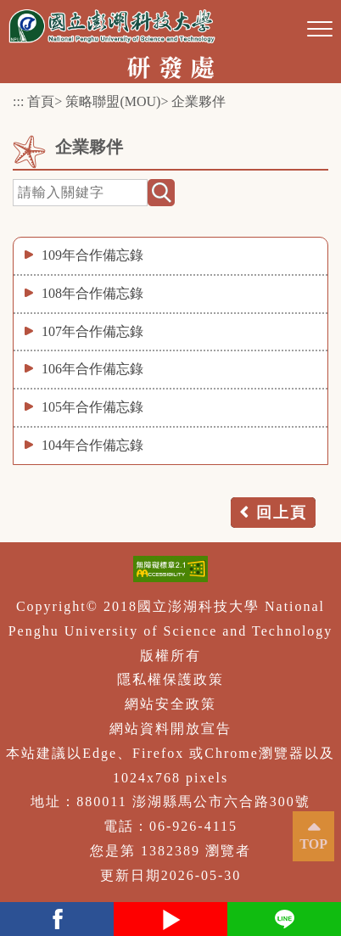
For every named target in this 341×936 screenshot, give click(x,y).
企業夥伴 (198, 101)
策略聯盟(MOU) (112, 101)
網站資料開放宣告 (170, 728)
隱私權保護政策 (170, 679)
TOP (313, 844)
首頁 (40, 101)
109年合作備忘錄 (92, 255)
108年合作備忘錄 (92, 293)
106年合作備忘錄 (92, 369)
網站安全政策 (170, 704)
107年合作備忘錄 (92, 331)
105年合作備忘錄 (92, 407)
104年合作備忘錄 (92, 445)
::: (18, 101)
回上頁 (281, 512)
